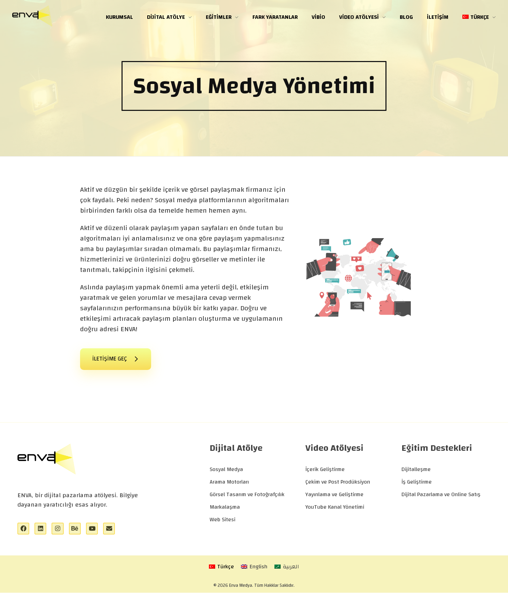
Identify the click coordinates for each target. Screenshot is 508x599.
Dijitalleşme (416, 473)
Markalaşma (225, 511)
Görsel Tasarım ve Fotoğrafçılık (247, 498)
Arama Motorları (229, 485)
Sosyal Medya (226, 473)
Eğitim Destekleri (436, 451)
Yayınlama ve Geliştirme (334, 498)
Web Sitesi (222, 523)
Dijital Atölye (236, 451)
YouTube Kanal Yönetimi (334, 511)
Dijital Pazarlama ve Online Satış (440, 498)
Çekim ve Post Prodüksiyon (337, 485)
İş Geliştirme (416, 485)
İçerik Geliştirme (325, 473)
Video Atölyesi (334, 451)
